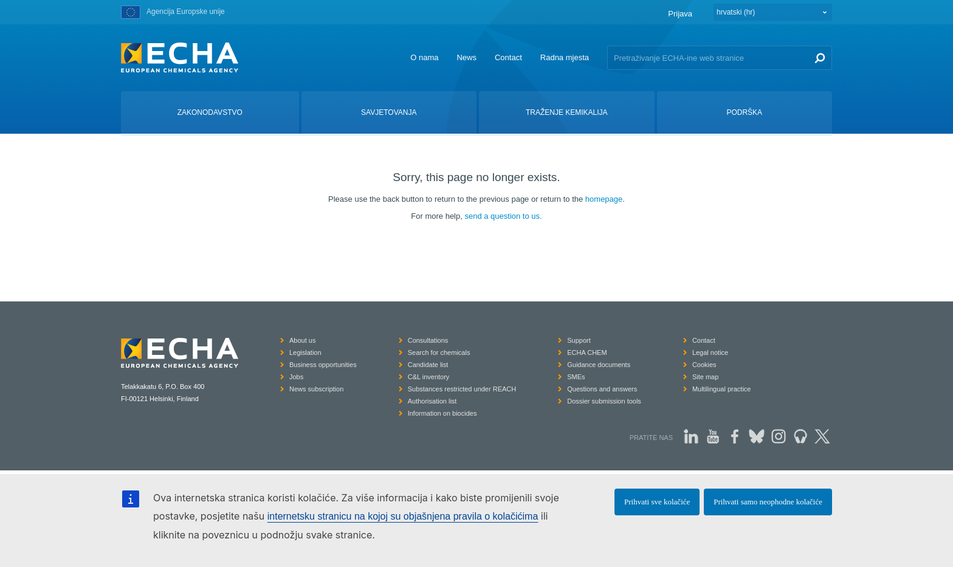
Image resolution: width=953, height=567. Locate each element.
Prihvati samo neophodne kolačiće (768, 501)
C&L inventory (429, 376)
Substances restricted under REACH (462, 389)
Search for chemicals (439, 352)
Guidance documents (598, 364)
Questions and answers (602, 389)
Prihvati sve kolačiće (657, 501)
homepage (603, 199)
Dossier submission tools (604, 401)
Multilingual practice (721, 389)
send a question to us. (503, 216)
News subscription (316, 389)
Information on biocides (442, 413)
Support (579, 340)
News (466, 57)
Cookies (704, 364)
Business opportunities (323, 364)
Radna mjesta (564, 57)
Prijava (680, 13)
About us (302, 340)
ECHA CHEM (587, 352)
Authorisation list (432, 401)
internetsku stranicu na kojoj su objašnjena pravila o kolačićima (402, 516)
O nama (424, 57)
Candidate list (428, 364)
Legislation (305, 352)
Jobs (296, 376)
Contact (508, 57)
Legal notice (710, 352)
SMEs (576, 376)
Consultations (428, 340)
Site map (705, 376)
